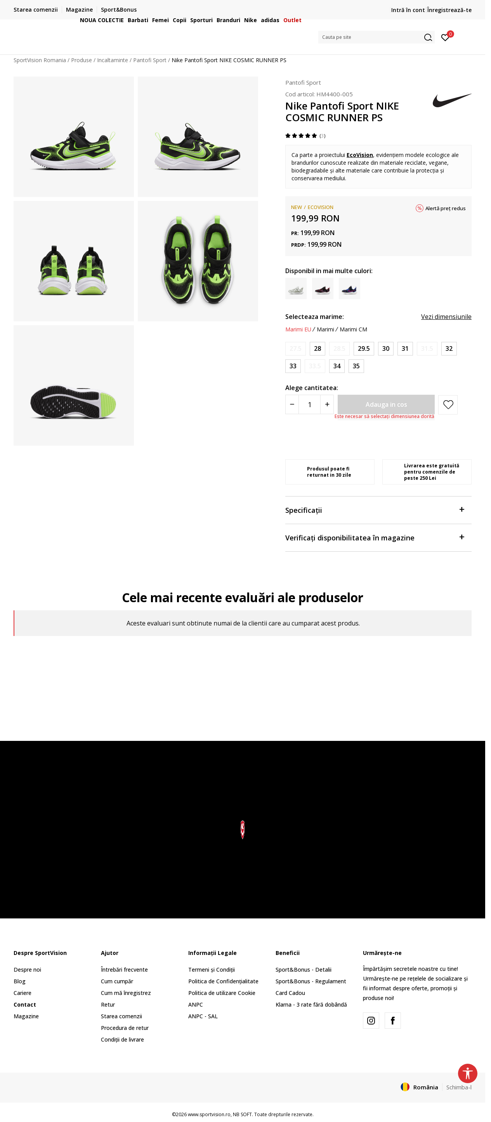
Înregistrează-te (449, 10)
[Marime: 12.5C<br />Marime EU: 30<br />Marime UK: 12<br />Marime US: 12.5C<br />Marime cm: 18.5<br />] (386, 348)
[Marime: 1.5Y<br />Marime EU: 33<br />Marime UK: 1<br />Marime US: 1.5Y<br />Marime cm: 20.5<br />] (293, 366)
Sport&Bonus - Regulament (311, 981)
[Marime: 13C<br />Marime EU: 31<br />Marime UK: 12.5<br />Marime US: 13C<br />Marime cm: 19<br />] (405, 348)
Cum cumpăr (117, 981)
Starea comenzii (121, 1016)
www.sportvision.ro (209, 1114)
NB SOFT (242, 1114)
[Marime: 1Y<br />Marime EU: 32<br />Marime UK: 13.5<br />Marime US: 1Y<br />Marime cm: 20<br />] (449, 348)
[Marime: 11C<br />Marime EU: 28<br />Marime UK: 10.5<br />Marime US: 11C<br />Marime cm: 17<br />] (317, 348)
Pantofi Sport (303, 82)
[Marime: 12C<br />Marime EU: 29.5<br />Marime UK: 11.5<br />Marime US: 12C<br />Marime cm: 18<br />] (364, 348)
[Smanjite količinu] (292, 404)
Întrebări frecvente (124, 969)
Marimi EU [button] (298, 329)
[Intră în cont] (445, 37)
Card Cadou (290, 993)
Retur (108, 1004)
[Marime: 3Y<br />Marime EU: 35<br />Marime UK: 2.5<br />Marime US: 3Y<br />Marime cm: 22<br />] (356, 366)
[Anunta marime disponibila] (295, 348)
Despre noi (27, 969)
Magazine (26, 1016)
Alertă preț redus (445, 208)
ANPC (195, 1004)
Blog (20, 981)
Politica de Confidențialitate (223, 981)
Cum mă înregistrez (126, 993)
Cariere (22, 993)
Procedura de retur (125, 1027)
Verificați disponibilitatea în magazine (374, 537)
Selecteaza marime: (314, 316)
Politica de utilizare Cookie (221, 993)
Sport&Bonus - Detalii (303, 969)
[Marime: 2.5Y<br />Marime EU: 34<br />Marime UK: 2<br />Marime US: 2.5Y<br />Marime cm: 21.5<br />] (337, 366)
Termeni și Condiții (211, 969)
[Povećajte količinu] (327, 404)
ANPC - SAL (203, 1016)
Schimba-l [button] (459, 1087)
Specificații (374, 509)
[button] (376, 37)
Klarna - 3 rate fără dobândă (311, 1004)
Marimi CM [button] (353, 329)
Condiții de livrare (122, 1039)
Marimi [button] (325, 329)
